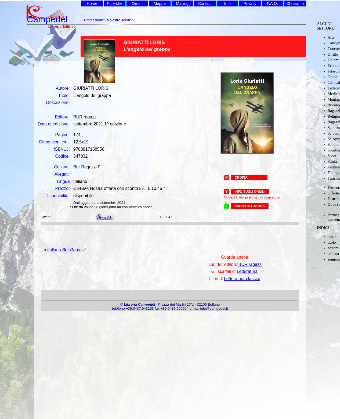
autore (333, 236)
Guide (332, 77)
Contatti (205, 3)
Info (227, 3)
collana (333, 253)
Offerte (333, 193)
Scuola (333, 144)
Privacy (250, 3)
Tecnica (334, 167)
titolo (332, 242)
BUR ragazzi (250, 264)
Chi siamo (295, 3)
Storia (332, 161)
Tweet (46, 217)
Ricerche (114, 3)
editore (333, 248)
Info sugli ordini (250, 192)
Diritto (333, 54)
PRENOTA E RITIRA (250, 206)
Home (92, 3)
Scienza (334, 127)
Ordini (137, 3)
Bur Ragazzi (73, 250)
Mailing (182, 3)
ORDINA (241, 177)
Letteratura (247, 271)
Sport (332, 156)
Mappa (160, 3)
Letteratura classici (242, 278)
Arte (331, 37)
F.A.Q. (272, 3)
